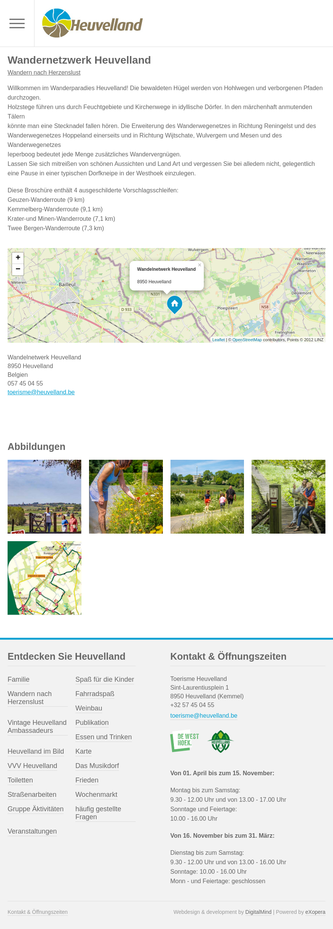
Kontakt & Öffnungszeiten (38, 912)
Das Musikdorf (97, 766)
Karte (83, 751)
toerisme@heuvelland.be (41, 392)
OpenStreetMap (247, 339)
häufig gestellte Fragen (98, 813)
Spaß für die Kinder (104, 679)
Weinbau (88, 708)
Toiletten (20, 780)
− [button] (18, 269)
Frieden (86, 780)
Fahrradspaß (94, 694)
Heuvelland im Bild (36, 751)
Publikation (92, 722)
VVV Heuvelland (32, 766)
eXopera (315, 912)
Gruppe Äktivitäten (36, 809)
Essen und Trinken (103, 737)
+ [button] (18, 258)
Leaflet (218, 339)
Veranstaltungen (32, 831)
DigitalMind (258, 912)
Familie (19, 679)
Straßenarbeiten (32, 794)
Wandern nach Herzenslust (44, 73)
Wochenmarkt (96, 794)
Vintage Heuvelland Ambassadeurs (37, 726)
